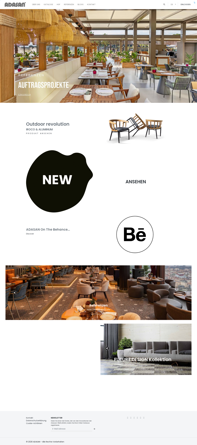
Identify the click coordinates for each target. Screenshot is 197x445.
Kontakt (29, 418)
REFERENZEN (69, 4)
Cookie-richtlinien (34, 423)
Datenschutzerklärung (36, 420)
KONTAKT (91, 4)
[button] (164, 4)
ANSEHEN (136, 181)
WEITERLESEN (98, 314)
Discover (30, 233)
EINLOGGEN (185, 4)
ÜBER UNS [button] (36, 4)
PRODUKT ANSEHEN (39, 133)
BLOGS (80, 4)
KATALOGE (48, 4)
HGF (58, 4)
